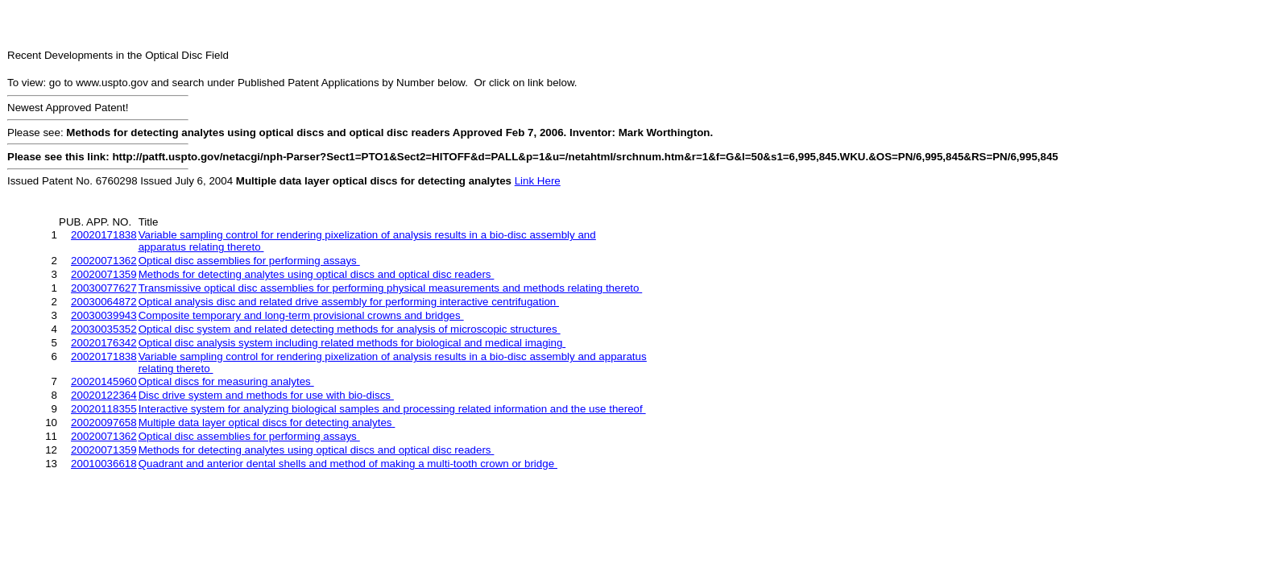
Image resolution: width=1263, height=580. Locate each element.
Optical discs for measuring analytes (226, 381)
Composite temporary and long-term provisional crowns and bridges (301, 315)
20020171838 (104, 235)
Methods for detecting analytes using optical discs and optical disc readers (317, 274)
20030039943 (104, 315)
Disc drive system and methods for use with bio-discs (266, 395)
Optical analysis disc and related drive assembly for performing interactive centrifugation (349, 302)
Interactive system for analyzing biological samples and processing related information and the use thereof (392, 409)
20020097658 (104, 422)
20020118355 (104, 409)
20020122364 (104, 395)
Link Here (538, 181)
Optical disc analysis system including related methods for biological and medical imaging (352, 343)
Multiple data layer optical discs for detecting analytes (267, 422)
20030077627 (104, 288)
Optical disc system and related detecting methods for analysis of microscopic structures (350, 329)
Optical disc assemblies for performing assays (249, 261)
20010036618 (104, 464)
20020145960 (104, 381)
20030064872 (104, 302)
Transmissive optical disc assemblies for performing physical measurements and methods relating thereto (390, 288)
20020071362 (104, 261)
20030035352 (104, 329)
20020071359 (104, 274)
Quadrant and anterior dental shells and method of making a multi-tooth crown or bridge (348, 464)
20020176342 (104, 343)
